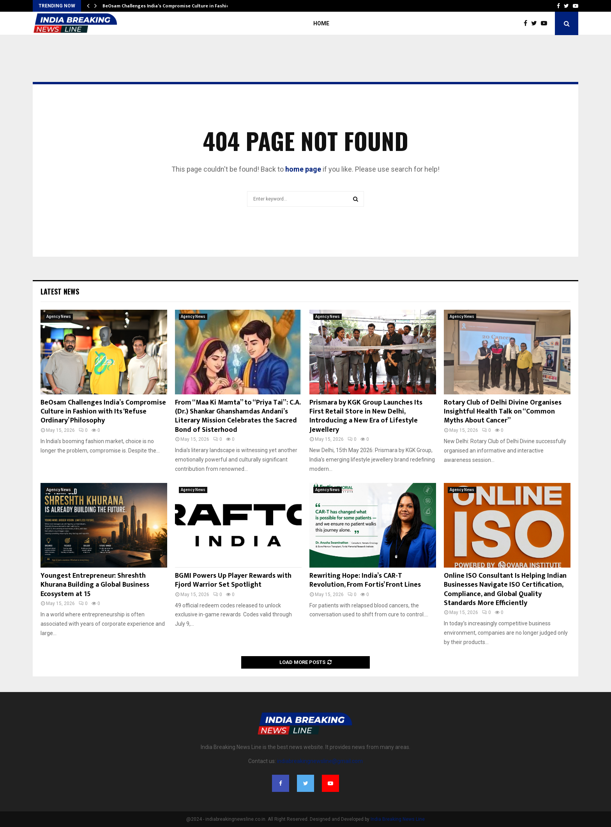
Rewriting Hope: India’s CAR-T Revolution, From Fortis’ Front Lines (365, 580)
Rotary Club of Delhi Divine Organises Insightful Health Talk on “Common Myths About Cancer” (503, 412)
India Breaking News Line (398, 819)
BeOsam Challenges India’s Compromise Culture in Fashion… (169, 6)
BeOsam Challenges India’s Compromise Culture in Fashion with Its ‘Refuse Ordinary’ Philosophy (103, 412)
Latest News (60, 291)
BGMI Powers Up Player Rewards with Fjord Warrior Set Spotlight (233, 580)
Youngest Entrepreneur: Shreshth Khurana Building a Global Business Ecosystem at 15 (95, 585)
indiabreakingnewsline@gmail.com (320, 761)
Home (321, 23)
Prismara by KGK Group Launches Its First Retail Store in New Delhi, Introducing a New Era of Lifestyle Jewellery (365, 416)
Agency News (58, 316)
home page (303, 169)
